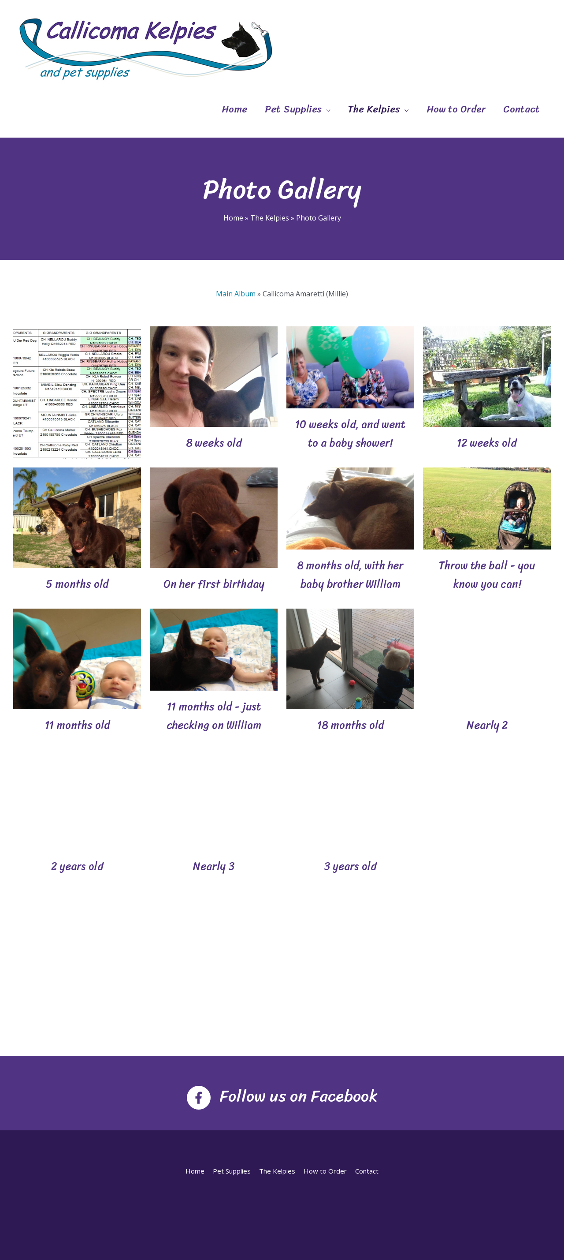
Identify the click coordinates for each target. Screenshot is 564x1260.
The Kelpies (374, 109)
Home (234, 109)
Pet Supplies (293, 109)
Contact (521, 109)
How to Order (456, 109)
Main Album (236, 294)
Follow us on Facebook (298, 1096)
